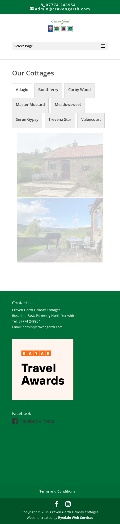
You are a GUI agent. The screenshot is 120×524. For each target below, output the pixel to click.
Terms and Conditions (57, 491)
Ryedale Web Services (75, 517)
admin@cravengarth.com (43, 327)
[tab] (22, 90)
